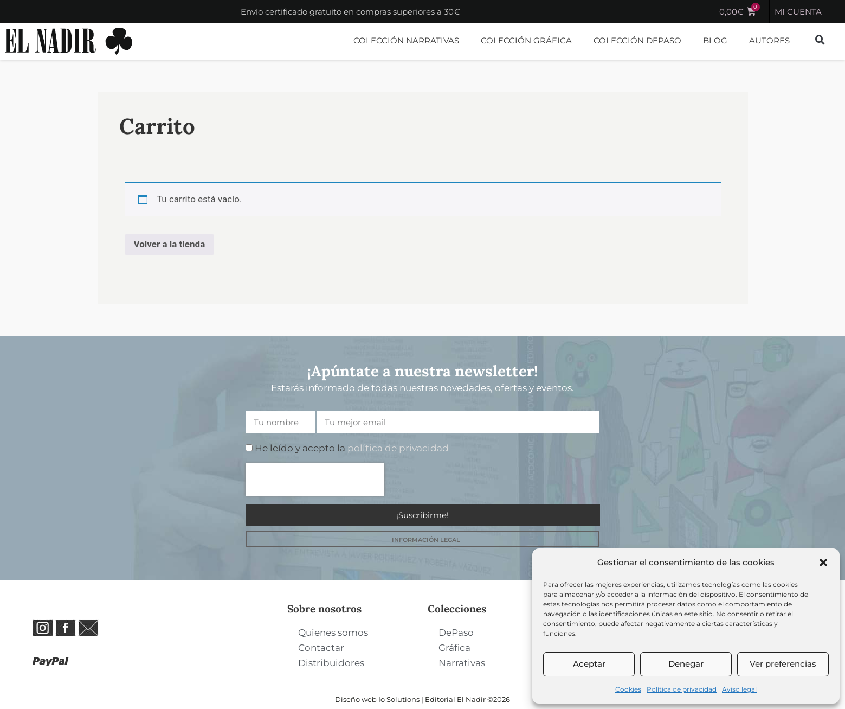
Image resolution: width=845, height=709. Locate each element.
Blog (715, 40)
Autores (769, 40)
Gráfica (454, 647)
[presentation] (315, 479)
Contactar (321, 647)
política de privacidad (398, 448)
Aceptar (589, 664)
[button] (823, 562)
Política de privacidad (682, 689)
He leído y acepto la (352, 448)
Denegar (686, 664)
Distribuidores (331, 662)
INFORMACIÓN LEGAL (426, 540)
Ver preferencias (783, 664)
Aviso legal (739, 689)
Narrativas (461, 662)
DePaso (456, 632)
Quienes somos (333, 632)
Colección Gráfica (526, 40)
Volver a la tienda (169, 244)
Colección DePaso (637, 40)
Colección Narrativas (406, 40)
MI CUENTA (798, 12)
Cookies (628, 689)
